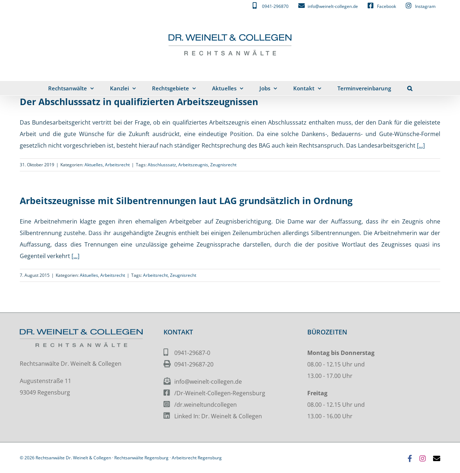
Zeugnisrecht (223, 165)
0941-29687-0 (192, 353)
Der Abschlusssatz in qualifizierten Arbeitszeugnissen (139, 101)
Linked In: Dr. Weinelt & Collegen (218, 416)
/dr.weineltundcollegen (205, 405)
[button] (409, 88)
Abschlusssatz (162, 165)
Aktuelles (93, 165)
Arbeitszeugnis (193, 165)
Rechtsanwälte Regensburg (141, 458)
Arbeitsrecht (117, 165)
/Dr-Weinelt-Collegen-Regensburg (219, 393)
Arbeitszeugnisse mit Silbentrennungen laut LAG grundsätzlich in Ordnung (186, 200)
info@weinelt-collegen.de (208, 382)
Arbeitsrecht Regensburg (197, 458)
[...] (421, 145)
